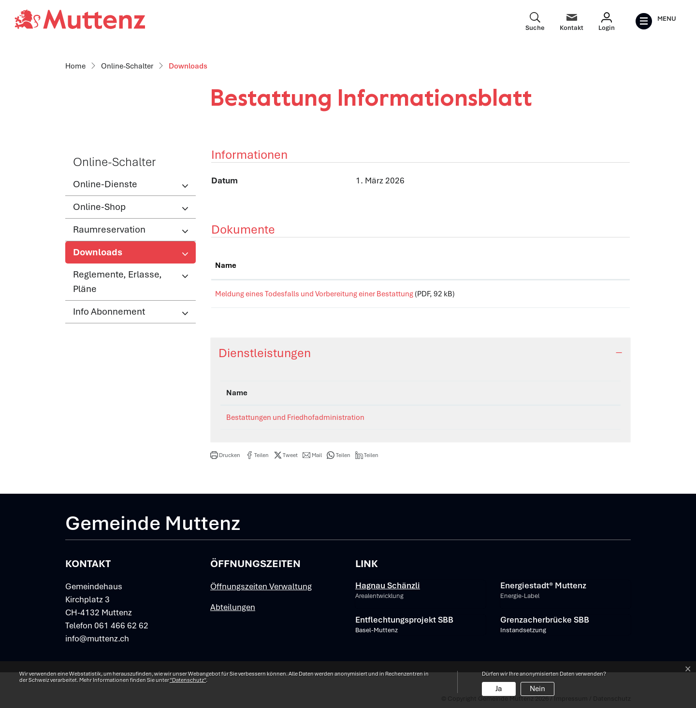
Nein (537, 689)
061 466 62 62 (121, 629)
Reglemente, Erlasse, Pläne (117, 281)
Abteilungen (232, 610)
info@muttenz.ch (97, 642)
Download (597, 296)
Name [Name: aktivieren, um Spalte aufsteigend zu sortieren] (225, 265)
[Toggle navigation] (655, 21)
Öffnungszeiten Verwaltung (261, 589)
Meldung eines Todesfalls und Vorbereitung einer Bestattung (314, 294)
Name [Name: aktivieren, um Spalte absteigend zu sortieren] (236, 396)
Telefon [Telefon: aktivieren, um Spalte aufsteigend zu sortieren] (562, 396)
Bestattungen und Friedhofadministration (295, 421)
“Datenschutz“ (188, 680)
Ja (498, 689)
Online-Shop (99, 207)
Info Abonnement (109, 311)
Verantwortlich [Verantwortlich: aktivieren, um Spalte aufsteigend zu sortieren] (446, 396)
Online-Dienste (105, 184)
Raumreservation (109, 229)
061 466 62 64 (573, 421)
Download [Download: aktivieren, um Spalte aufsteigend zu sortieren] (585, 265)
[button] (225, 458)
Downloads (104, 255)
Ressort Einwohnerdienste (464, 421)
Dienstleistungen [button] (264, 356)
